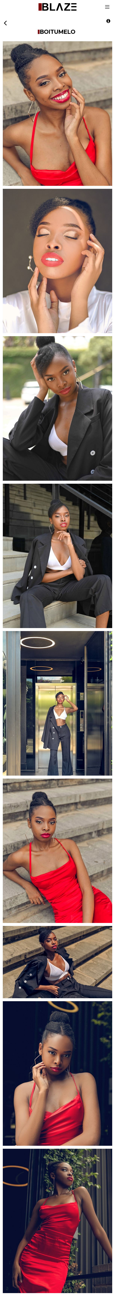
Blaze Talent (57, 7)
